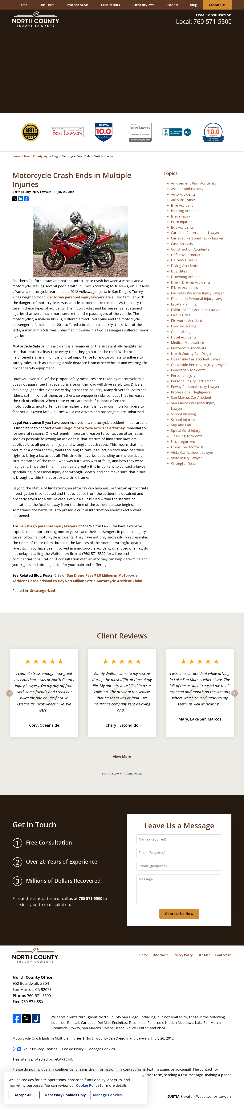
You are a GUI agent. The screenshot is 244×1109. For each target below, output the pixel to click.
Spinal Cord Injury (185, 430)
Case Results (110, 5)
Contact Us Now (179, 913)
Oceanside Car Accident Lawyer (196, 359)
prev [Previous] (9, 696)
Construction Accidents (190, 249)
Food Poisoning (183, 326)
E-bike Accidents (184, 287)
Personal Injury (183, 375)
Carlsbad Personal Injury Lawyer (197, 238)
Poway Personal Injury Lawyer (195, 386)
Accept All (22, 1095)
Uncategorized (42, 590)
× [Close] (143, 1076)
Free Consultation (214, 15)
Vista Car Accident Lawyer (192, 452)
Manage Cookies (101, 1049)
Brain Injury (180, 216)
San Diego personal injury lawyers (48, 526)
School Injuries (183, 419)
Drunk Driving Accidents (191, 282)
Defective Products (186, 254)
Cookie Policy (72, 1049)
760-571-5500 (39, 995)
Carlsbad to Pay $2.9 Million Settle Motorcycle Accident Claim (89, 581)
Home (22, 5)
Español (172, 5)
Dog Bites (179, 271)
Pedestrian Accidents (188, 370)
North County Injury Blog (41, 156)
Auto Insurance (183, 199)
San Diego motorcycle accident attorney (90, 428)
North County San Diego (191, 353)
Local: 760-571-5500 (204, 21)
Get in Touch (34, 824)
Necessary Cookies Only (65, 1095)
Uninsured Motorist (187, 447)
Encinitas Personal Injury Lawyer (197, 293)
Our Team (46, 5)
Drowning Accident (186, 276)
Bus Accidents (182, 227)
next (234, 696)
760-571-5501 (33, 1001)
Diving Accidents (184, 265)
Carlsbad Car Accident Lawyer (195, 232)
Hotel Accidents (184, 337)
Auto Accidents (183, 194)
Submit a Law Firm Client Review (122, 773)
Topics (170, 173)
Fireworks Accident (186, 320)
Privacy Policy (183, 955)
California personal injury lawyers (75, 297)
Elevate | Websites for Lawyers (199, 1096)
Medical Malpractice (187, 342)
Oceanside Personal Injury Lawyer (198, 364)
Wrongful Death (184, 463)
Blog (193, 5)
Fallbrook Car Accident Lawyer (196, 309)
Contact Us (217, 5)
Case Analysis (182, 243)
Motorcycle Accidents (188, 348)
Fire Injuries (180, 315)
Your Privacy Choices (34, 1049)
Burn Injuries (181, 221)
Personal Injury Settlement (193, 381)
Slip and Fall (181, 425)
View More (122, 756)
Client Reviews (143, 5)
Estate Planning (184, 304)
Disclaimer (160, 955)
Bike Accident (182, 205)
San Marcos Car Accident (191, 397)
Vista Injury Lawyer (186, 458)
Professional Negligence (191, 392)
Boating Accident (185, 210)
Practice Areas (77, 5)
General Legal (182, 331)
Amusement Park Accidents (193, 183)
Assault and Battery (187, 188)
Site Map (203, 955)
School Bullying (183, 414)
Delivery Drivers (184, 260)
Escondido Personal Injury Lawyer (198, 298)
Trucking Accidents (186, 436)
